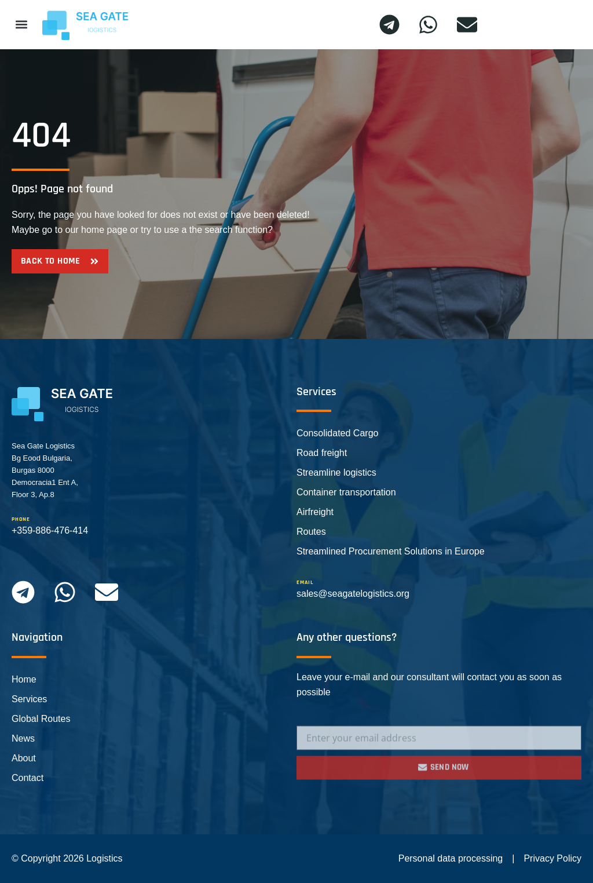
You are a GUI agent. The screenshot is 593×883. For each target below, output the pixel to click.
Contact (27, 778)
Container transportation (346, 492)
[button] (21, 24)
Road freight (321, 453)
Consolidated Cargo (337, 433)
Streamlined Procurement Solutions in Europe (390, 551)
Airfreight (315, 512)
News (23, 738)
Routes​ (311, 532)
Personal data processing (450, 858)
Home (24, 679)
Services (29, 699)
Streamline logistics (336, 472)
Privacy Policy (552, 858)
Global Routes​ (41, 719)
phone (21, 519)
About (24, 758)
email (304, 582)
